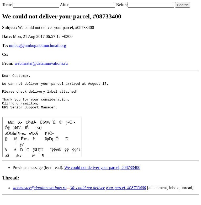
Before (122, 4)
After (64, 4)
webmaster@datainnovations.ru (41, 63)
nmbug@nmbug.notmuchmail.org (37, 45)
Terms (7, 4)
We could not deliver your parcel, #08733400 (102, 175)
